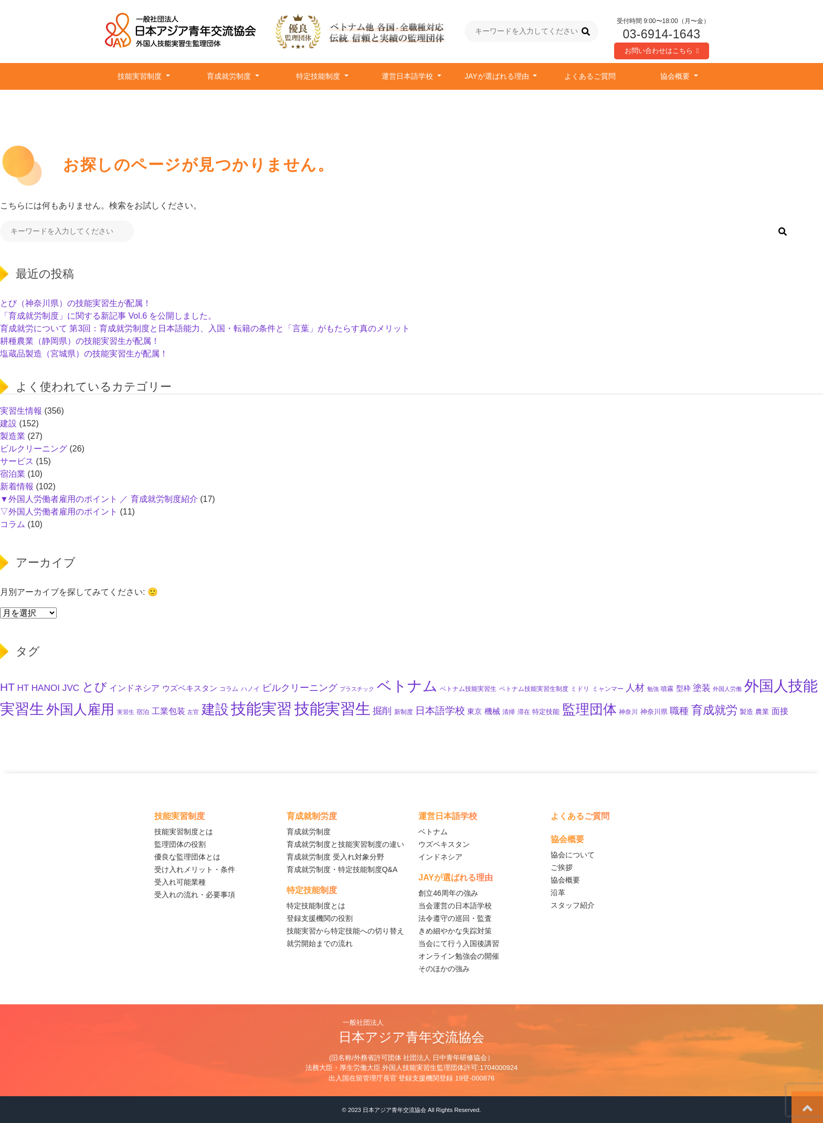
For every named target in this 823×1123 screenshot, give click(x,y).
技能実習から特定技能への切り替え (345, 931)
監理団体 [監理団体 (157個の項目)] (589, 709)
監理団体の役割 (180, 844)
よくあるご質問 (590, 76)
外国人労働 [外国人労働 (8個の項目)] (727, 689)
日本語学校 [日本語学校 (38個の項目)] (440, 710)
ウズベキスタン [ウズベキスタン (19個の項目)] (189, 688)
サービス (17, 461)
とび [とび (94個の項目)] (94, 687)
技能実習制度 (141, 76)
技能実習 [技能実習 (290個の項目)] (261, 708)
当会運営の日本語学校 (455, 905)
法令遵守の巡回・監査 (455, 918)
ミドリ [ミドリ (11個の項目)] (580, 688)
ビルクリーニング (33, 448)
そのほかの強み (444, 968)
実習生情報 (21, 410)
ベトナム (433, 831)
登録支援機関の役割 (320, 918)
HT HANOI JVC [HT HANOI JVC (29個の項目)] (48, 688)
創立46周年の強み (448, 893)
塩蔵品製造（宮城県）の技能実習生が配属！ (84, 353)
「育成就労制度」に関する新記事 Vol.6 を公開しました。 (108, 315)
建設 (8, 423)
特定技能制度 (319, 76)
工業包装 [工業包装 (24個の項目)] (168, 711)
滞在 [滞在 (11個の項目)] (524, 712)
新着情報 (17, 486)
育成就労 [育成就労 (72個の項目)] (714, 710)
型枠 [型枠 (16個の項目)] (683, 688)
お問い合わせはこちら (662, 51)
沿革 (558, 892)
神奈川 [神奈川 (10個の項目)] (628, 711)
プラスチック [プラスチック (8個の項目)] (357, 689)
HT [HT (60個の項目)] (7, 687)
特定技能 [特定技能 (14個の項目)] (546, 712)
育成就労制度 (230, 76)
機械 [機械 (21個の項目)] (492, 711)
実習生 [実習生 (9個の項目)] (125, 712)
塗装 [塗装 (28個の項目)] (702, 688)
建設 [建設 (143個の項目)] (215, 709)
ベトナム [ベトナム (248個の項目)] (407, 685)
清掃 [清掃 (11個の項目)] (508, 712)
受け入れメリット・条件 (194, 869)
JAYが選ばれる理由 (498, 76)
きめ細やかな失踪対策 (455, 931)
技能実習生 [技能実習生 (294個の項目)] (332, 708)
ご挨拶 (562, 867)
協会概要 (676, 76)
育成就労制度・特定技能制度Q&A (342, 869)
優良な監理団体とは (187, 857)
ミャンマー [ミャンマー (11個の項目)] (608, 688)
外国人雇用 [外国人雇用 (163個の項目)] (80, 709)
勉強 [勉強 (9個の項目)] (653, 689)
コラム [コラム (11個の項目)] (228, 688)
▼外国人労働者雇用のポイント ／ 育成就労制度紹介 (99, 499)
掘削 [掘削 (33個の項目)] (382, 711)
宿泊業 (12, 473)
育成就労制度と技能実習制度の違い (345, 844)
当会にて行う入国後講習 (458, 943)
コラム (12, 524)
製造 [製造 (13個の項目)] (746, 712)
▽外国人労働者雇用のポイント (59, 511)
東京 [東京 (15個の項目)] (474, 712)
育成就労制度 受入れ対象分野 (335, 857)
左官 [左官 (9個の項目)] (193, 712)
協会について (573, 855)
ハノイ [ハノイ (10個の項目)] (250, 688)
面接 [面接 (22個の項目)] (780, 711)
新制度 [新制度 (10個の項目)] (403, 711)
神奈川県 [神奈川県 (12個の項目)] (654, 712)
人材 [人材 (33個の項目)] (635, 688)
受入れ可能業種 (180, 882)
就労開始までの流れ (320, 943)
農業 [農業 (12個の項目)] (762, 712)
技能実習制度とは (183, 831)
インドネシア (440, 857)
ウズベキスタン (444, 844)
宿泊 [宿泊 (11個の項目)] (142, 712)
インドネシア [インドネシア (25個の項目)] (134, 687)
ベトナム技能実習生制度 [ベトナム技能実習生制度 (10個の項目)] (533, 688)
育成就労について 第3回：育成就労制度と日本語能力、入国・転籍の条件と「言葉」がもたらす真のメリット (205, 328)
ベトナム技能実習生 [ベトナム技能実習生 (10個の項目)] (468, 688)
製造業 (12, 436)
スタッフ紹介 (573, 905)
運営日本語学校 (408, 76)
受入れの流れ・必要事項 (194, 894)
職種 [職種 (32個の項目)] (679, 711)
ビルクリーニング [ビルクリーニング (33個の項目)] (299, 688)
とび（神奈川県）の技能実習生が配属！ (75, 303)
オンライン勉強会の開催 (458, 956)
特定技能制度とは (316, 905)
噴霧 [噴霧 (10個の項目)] (667, 688)
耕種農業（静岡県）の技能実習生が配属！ (80, 341)
